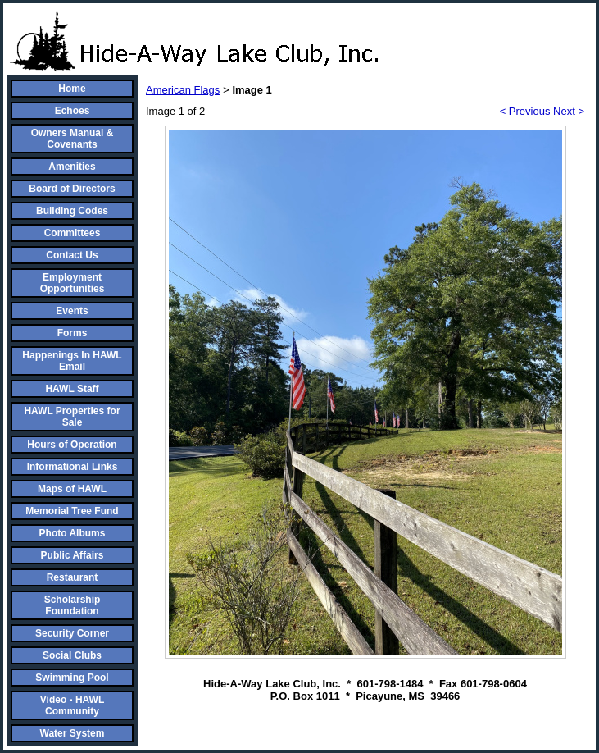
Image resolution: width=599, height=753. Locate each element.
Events (72, 311)
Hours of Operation (71, 444)
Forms (72, 333)
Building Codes (72, 211)
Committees (72, 233)
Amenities (71, 166)
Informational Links (72, 466)
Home (71, 88)
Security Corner (72, 633)
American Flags (183, 90)
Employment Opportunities (72, 283)
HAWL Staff (71, 389)
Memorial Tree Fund (71, 511)
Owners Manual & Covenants (72, 138)
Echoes (72, 110)
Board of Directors (72, 188)
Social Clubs (72, 655)
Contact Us (72, 255)
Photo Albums (72, 533)
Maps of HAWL (72, 489)
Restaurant (72, 577)
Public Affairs (72, 555)
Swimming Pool (71, 677)
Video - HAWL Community (72, 705)
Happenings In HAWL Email (71, 360)
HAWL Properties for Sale (72, 416)
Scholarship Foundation (72, 605)
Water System (72, 733)
